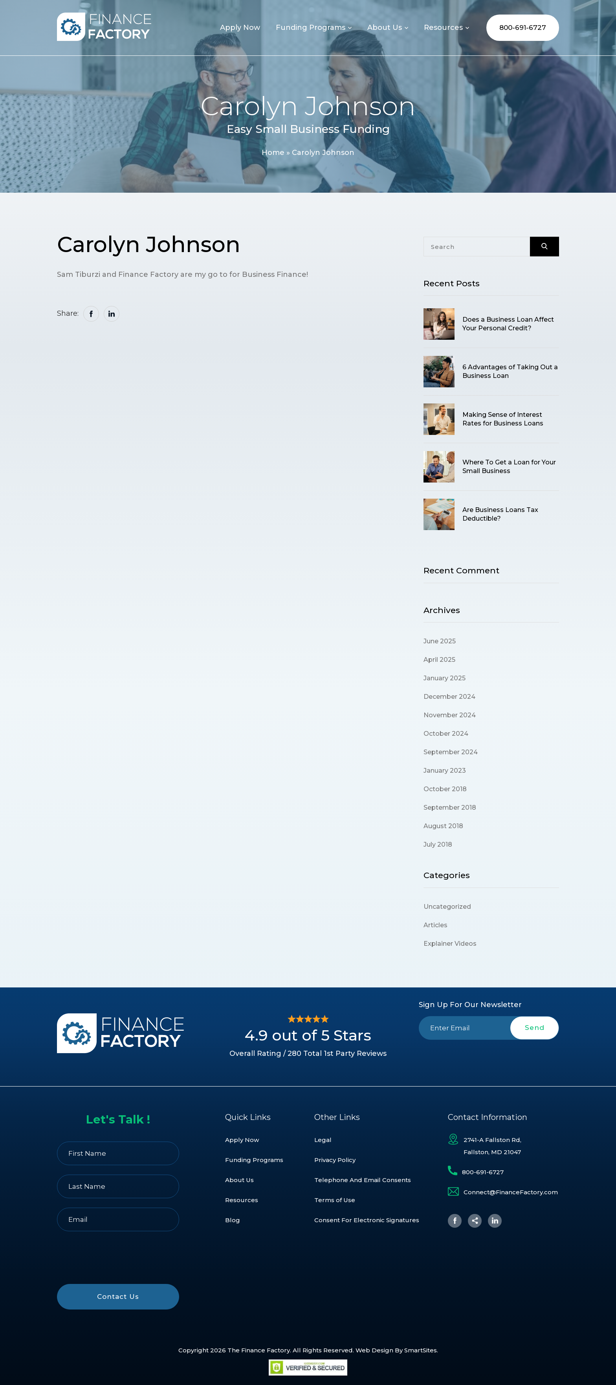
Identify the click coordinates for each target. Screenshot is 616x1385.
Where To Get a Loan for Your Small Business (509, 467)
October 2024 (446, 733)
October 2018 (445, 789)
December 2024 (449, 696)
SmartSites (420, 1350)
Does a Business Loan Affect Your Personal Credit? (508, 324)
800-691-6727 (522, 27)
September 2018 (450, 807)
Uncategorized (447, 906)
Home (273, 152)
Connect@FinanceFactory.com (511, 1192)
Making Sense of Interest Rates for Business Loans (502, 419)
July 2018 (438, 844)
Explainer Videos (450, 943)
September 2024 (451, 752)
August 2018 (443, 826)
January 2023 (445, 770)
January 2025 (445, 678)
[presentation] (489, 1058)
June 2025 (440, 641)
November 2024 (450, 715)
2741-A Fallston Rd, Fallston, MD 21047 (492, 1146)
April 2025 (439, 659)
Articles (435, 925)
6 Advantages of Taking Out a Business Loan (510, 371)
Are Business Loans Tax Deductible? (500, 514)
